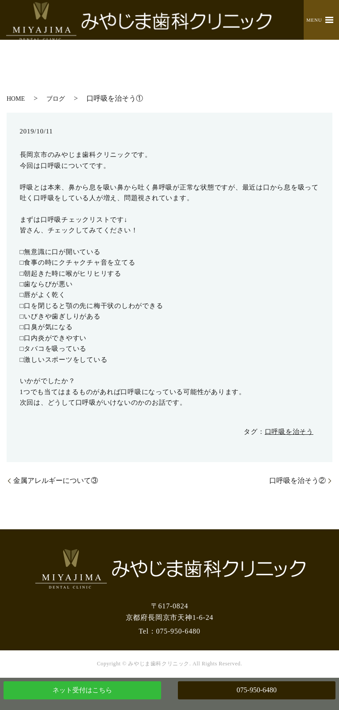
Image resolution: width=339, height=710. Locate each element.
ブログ (55, 98)
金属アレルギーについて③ (55, 480)
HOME (16, 98)
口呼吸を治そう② (297, 480)
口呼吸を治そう (289, 431)
